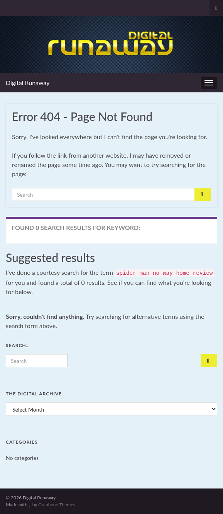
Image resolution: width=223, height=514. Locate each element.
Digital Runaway (28, 82)
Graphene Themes (56, 504)
